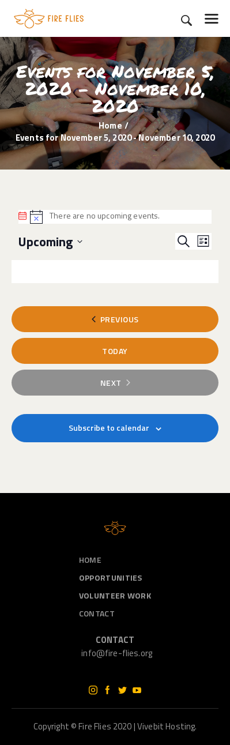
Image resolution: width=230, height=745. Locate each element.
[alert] (115, 217)
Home (110, 125)
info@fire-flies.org (116, 653)
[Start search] (186, 20)
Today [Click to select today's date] (115, 351)
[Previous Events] (115, 319)
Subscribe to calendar (109, 428)
